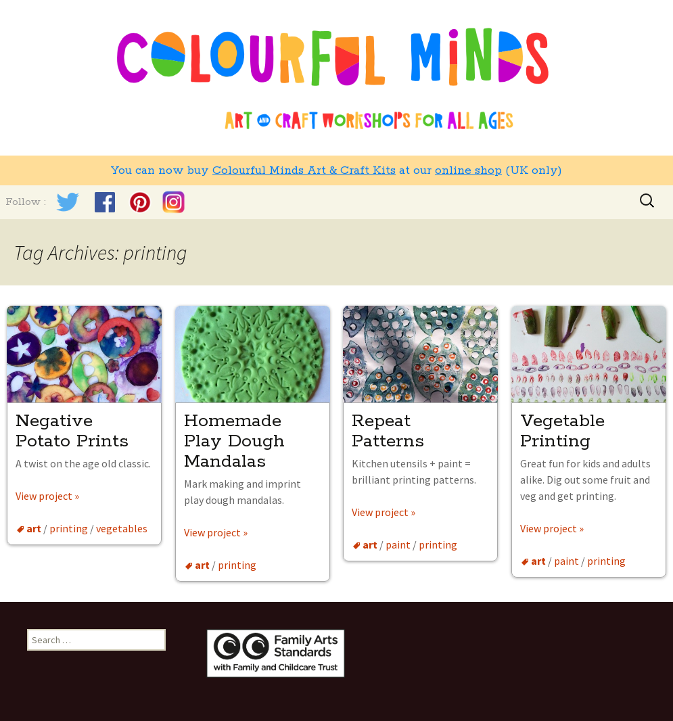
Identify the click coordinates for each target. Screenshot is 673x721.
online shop (468, 170)
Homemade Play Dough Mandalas (234, 441)
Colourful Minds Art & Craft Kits (304, 170)
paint (398, 544)
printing (68, 528)
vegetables (121, 528)
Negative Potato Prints (75, 431)
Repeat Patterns (388, 431)
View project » (47, 496)
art (33, 528)
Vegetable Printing (562, 431)
